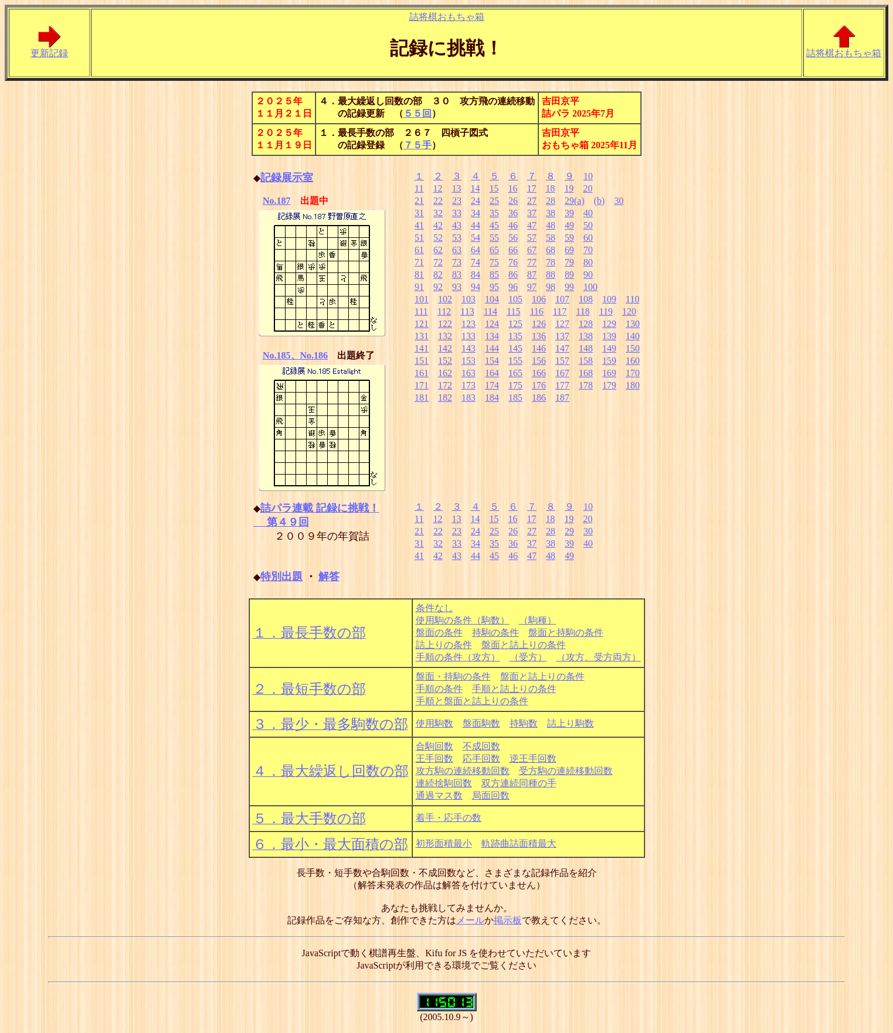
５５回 (417, 113)
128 (586, 324)
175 (515, 385)
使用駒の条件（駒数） (463, 620)
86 (513, 274)
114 (490, 311)
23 (456, 201)
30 (618, 201)
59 (569, 238)
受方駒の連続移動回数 (566, 771)
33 (456, 213)
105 (515, 299)
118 (582, 311)
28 (550, 201)
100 (590, 287)
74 (475, 262)
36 (513, 213)
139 (609, 336)
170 (633, 373)
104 (492, 299)
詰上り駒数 (570, 723)
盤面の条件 (439, 632)
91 (419, 287)
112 (444, 311)
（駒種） (537, 620)
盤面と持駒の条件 (565, 632)
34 (475, 213)
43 (456, 225)
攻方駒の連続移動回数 (463, 771)
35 (494, 213)
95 (494, 287)
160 (633, 361)
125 (515, 324)
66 (513, 250)
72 (438, 262)
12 (437, 188)
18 (550, 188)
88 (550, 274)
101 (422, 299)
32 (438, 213)
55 (494, 238)
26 (513, 201)
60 (588, 238)
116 (536, 311)
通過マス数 (439, 795)
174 (492, 385)
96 (513, 287)
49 (569, 225)
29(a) (575, 201)
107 (562, 299)
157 (562, 361)
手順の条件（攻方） (458, 657)
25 (494, 201)
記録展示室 (286, 177)
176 (539, 385)
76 (513, 262)
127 (562, 324)
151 (422, 361)
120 (629, 311)
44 (475, 225)
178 (586, 385)
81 (419, 274)
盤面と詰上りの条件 (523, 645)
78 (550, 262)
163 (468, 373)
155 (515, 361)
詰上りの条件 (444, 645)
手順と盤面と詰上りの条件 (472, 701)
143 (468, 348)
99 (569, 287)
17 (531, 188)
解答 (328, 576)
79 (569, 262)
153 (468, 361)
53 (456, 238)
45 (494, 225)
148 (586, 348)
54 (475, 238)
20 (587, 188)
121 (422, 324)
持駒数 (524, 723)
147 (562, 348)
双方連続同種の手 (518, 783)
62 (438, 250)
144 (492, 348)
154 (492, 361)
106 (539, 299)
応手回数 (481, 758)
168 (586, 373)
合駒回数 (434, 746)
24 (475, 201)
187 (562, 398)
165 (515, 373)
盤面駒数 (481, 723)
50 (588, 225)
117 (559, 311)
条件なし (434, 608)
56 (513, 238)
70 (588, 250)
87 (532, 274)
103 (468, 299)
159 (609, 361)
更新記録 (49, 48)
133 (468, 336)
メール (470, 920)
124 (492, 324)
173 (468, 385)
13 (456, 188)
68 (550, 250)
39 (569, 213)
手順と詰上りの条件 (514, 689)
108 (586, 299)
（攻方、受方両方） (598, 657)
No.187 (277, 201)
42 (438, 225)
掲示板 (508, 920)
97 (532, 287)
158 (586, 361)
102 (445, 299)
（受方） (528, 657)
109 (609, 299)
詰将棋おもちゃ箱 (446, 17)
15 (493, 188)
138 (586, 336)
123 (468, 324)
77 (532, 262)
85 (494, 274)
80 (588, 262)
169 (609, 373)
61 (419, 250)
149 (609, 348)
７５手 (417, 145)
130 (633, 324)
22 (438, 201)
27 (532, 201)
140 (633, 336)
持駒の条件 (495, 632)
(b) (599, 201)
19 (568, 188)
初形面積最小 (444, 843)
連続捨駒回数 (444, 783)
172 (445, 385)
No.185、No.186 (295, 355)
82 (438, 274)
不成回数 (481, 746)
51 (419, 238)
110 (632, 299)
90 (588, 274)
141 (422, 348)
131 (422, 336)
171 (422, 385)
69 (569, 250)
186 (539, 398)
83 (456, 274)
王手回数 (434, 758)
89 (569, 274)
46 (513, 225)
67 (532, 250)
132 (445, 336)
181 (422, 398)
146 (539, 348)
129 (609, 324)
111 (421, 311)
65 (494, 250)
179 (609, 385)
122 (445, 324)
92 (438, 287)
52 (438, 238)
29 (569, 531)
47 (532, 225)
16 (512, 188)
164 (492, 373)
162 (445, 373)
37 (532, 213)
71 (419, 262)
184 (492, 398)
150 (633, 348)
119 (606, 311)
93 (456, 287)
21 (419, 201)
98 (550, 287)
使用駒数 (434, 723)
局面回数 (491, 795)
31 (419, 213)
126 (539, 324)
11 (419, 188)
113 (467, 311)
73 (456, 262)
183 (468, 398)
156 (539, 361)
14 (475, 188)
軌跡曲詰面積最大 (518, 843)
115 (513, 311)
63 (456, 250)
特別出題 (281, 576)
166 (539, 373)
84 (475, 274)
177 (562, 385)
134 (492, 336)
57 (532, 238)
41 (419, 225)
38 (550, 213)
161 (422, 373)
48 (550, 225)
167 (562, 373)
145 (515, 348)
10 (588, 176)
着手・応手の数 (448, 818)
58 (550, 238)
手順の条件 (439, 689)
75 (494, 262)
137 (562, 336)
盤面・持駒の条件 (453, 676)
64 (475, 250)
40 (588, 213)
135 (515, 336)
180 (633, 385)
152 (445, 361)
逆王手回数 (533, 758)
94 (475, 287)
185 (515, 398)
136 (539, 336)
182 (445, 398)
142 (445, 348)
